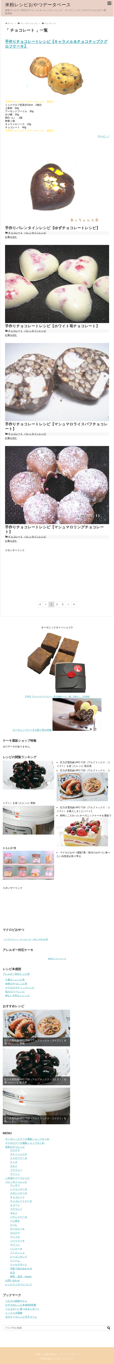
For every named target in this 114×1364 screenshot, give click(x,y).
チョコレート (15, 232)
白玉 (12, 1272)
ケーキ (13, 1162)
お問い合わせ (12, 1280)
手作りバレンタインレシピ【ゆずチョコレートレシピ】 (52, 228)
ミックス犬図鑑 (13, 1313)
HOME (38, 1354)
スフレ (13, 1225)
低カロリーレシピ (15, 991)
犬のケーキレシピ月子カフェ (21, 1317)
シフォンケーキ (18, 1189)
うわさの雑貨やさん (16, 1301)
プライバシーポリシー (70, 1354)
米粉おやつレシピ (15, 1147)
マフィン (15, 1174)
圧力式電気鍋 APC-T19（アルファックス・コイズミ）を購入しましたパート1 (35, 1120)
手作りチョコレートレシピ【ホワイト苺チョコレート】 (52, 326)
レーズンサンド (18, 1256)
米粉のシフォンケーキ (57, 959)
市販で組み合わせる (21, 1268)
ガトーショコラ (18, 1154)
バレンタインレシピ (35, 232)
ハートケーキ (17, 1240)
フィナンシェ (17, 1252)
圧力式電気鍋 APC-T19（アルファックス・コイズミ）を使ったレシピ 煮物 (35, 1042)
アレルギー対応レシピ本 (16, 974)
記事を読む (11, 237)
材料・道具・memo (21, 1276)
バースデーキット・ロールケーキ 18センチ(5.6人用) (26, 939)
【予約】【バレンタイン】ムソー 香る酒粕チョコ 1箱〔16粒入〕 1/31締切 (57, 696)
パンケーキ (16, 1248)
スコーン (15, 1205)
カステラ (15, 1150)
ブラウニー (16, 1170)
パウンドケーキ (18, 1217)
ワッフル (15, 1236)
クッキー (15, 1185)
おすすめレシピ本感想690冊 (20, 1305)
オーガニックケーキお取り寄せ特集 (32, 730)
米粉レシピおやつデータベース (38, 4)
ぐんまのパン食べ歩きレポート (22, 1309)
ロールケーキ (17, 1229)
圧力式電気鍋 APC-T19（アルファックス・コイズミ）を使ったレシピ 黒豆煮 (35, 1081)
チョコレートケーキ (21, 1201)
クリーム (15, 1260)
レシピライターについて (18, 1284)
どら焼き (15, 1221)
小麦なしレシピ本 (15, 979)
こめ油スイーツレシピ (17, 1178)
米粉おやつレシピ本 (16, 983)
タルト (13, 1166)
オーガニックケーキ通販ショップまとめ (27, 1139)
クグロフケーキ (18, 1158)
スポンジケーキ (18, 1193)
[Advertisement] (30, 573)
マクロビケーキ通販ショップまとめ (24, 1143)
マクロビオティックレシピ (20, 987)
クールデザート (18, 1264)
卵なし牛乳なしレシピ (17, 995)
